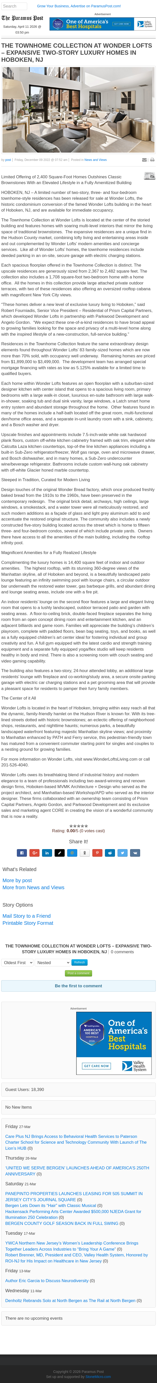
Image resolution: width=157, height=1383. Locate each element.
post (8, 160)
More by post (17, 880)
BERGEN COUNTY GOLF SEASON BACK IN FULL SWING (61, 1223)
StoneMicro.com (98, 1377)
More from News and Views (33, 887)
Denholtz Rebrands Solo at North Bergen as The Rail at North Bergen (70, 1300)
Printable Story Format (28, 923)
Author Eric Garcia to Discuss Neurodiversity (47, 1280)
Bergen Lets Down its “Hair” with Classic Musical (50, 1205)
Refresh (79, 962)
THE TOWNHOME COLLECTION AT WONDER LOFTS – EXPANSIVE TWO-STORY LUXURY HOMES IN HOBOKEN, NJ (76, 52)
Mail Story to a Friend (27, 916)
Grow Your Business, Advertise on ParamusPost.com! (79, 6)
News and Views (96, 160)
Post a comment (79, 973)
